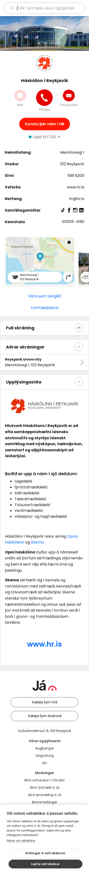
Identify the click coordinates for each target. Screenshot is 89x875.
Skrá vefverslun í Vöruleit (44, 780)
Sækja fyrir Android (44, 716)
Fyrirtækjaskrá (44, 307)
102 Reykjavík (72, 164)
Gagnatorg (45, 755)
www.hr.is (75, 187)
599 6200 (75, 175)
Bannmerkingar (44, 802)
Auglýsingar (44, 748)
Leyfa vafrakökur (45, 864)
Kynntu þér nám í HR (44, 124)
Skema (37, 542)
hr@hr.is (76, 198)
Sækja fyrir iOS (44, 702)
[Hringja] (44, 97)
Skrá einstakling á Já (44, 794)
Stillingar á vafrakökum (45, 853)
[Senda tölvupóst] (69, 95)
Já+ (44, 763)
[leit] (44, 8)
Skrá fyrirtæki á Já (44, 787)
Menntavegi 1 (72, 152)
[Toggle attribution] (69, 242)
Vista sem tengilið (44, 296)
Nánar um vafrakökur (21, 840)
